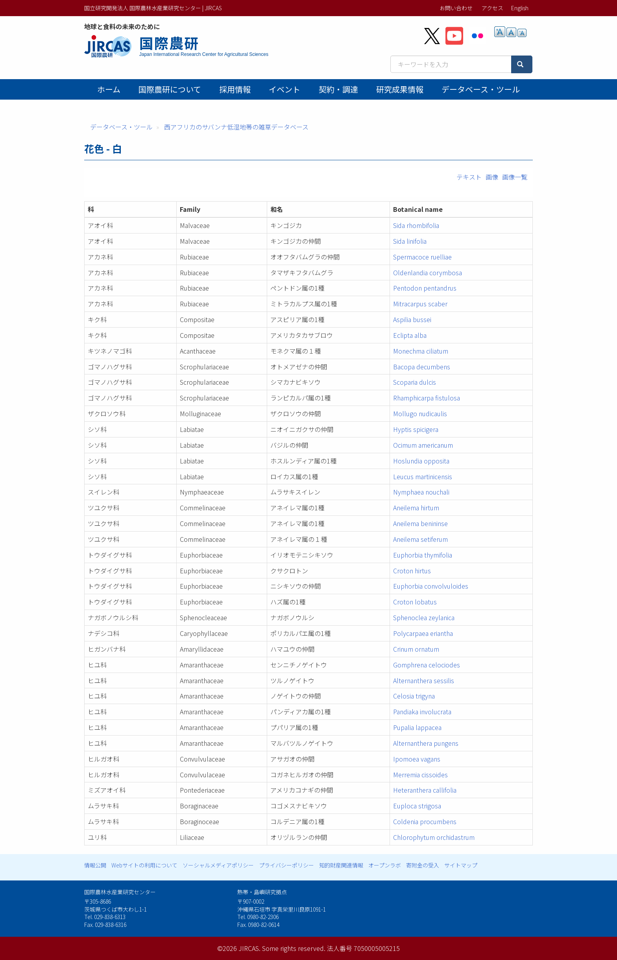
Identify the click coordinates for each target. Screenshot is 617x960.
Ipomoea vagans (416, 759)
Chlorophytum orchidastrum (434, 837)
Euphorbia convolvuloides (430, 586)
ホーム (108, 89)
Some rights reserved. (293, 948)
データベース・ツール (481, 89)
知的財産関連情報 (341, 865)
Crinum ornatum (416, 649)
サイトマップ (460, 865)
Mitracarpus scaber (420, 303)
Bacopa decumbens (421, 366)
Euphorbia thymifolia (422, 555)
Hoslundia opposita (421, 460)
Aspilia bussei (412, 319)
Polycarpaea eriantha (423, 633)
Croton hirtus (412, 570)
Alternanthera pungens (425, 743)
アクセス (492, 8)
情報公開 (95, 865)
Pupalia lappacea (417, 727)
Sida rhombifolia (416, 225)
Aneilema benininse (420, 523)
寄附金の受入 (422, 865)
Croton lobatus (415, 601)
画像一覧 (514, 177)
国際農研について (170, 89)
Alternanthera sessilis (423, 680)
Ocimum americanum (423, 445)
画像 (492, 177)
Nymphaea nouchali (421, 492)
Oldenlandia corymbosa (427, 272)
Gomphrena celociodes (426, 664)
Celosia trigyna (414, 696)
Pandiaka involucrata (422, 711)
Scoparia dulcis (414, 382)
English (519, 8)
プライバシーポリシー (286, 865)
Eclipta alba (410, 335)
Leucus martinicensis (422, 476)
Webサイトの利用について (144, 865)
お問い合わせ (456, 8)
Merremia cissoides (420, 774)
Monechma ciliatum (420, 351)
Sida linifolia (410, 241)
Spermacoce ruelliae (422, 256)
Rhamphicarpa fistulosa (426, 397)
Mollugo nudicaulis (420, 413)
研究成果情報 (399, 89)
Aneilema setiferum (420, 539)
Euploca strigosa (417, 805)
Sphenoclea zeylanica (423, 617)
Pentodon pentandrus (424, 288)
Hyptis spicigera (415, 429)
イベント (284, 89)
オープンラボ (384, 865)
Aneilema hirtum (416, 507)
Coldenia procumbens (424, 821)
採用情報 (235, 89)
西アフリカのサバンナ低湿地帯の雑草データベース (236, 127)
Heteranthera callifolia (424, 790)
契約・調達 (338, 89)
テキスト (469, 177)
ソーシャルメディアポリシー (218, 865)
